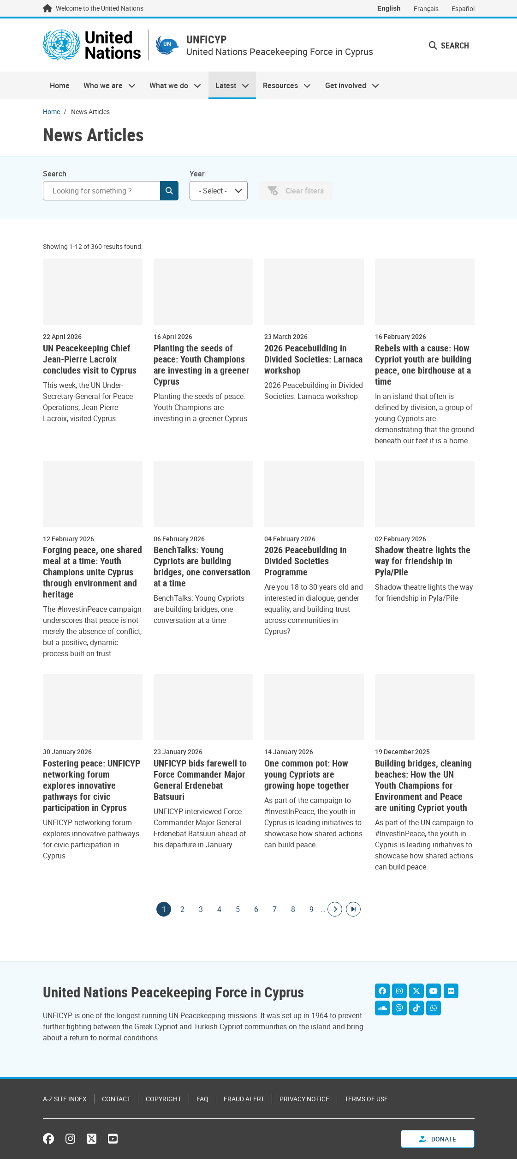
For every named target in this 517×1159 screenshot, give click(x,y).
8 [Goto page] (292, 909)
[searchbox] (215, 191)
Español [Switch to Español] (463, 8)
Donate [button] (437, 1139)
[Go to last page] (353, 909)
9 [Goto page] (311, 909)
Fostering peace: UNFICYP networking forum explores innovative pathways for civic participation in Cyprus (91, 785)
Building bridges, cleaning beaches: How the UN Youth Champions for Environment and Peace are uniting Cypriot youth (423, 785)
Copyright (163, 1098)
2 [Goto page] (182, 909)
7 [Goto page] (274, 909)
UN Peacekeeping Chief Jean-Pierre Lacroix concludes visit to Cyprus (90, 359)
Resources (283, 86)
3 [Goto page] (200, 909)
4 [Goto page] (219, 909)
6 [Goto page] (256, 909)
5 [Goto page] (237, 909)
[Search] (110, 191)
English (389, 8)
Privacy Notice (304, 1098)
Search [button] (449, 45)
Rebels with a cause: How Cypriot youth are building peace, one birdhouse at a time (423, 365)
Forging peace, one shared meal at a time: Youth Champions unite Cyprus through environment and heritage (92, 572)
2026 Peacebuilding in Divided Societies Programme (305, 561)
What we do (172, 86)
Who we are (106, 86)
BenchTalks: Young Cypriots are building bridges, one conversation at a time (202, 567)
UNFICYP (208, 40)
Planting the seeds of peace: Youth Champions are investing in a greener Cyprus (202, 365)
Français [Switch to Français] (426, 8)
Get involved (348, 86)
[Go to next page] (334, 909)
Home (60, 86)
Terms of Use (366, 1098)
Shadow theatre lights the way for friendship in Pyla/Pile (422, 561)
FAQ (202, 1098)
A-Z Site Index (65, 1098)
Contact (116, 1098)
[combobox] (218, 191)
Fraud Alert (244, 1098)
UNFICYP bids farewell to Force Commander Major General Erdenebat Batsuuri (200, 780)
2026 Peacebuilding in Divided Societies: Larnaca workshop (313, 359)
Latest (228, 86)
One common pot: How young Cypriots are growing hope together (306, 774)
